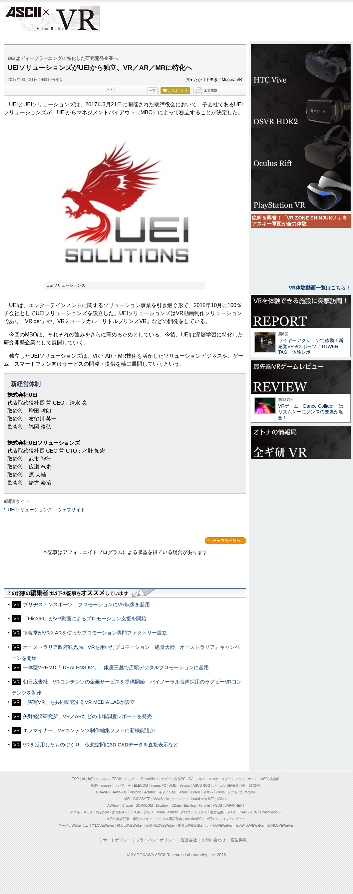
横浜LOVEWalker (130, 825)
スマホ (213, 779)
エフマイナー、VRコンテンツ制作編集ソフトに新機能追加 (89, 730)
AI (83, 779)
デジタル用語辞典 (169, 819)
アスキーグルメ (142, 812)
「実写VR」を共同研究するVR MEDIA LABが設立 (79, 702)
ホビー (166, 779)
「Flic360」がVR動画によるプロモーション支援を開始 (87, 618)
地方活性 (216, 812)
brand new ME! (202, 799)
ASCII (22, 18)
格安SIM (102, 812)
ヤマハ (208, 792)
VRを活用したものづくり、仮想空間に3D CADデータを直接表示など (100, 744)
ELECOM (141, 785)
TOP (75, 779)
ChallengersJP (271, 812)
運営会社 (189, 840)
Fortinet (204, 805)
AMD (172, 785)
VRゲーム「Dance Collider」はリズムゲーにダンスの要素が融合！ (310, 411)
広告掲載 (239, 840)
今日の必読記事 (118, 819)
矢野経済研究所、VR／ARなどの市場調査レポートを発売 (87, 716)
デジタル (131, 779)
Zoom (220, 792)
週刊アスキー (143, 819)
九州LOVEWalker (219, 825)
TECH (116, 779)
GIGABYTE (141, 799)
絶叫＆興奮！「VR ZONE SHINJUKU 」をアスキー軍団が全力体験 (299, 220)
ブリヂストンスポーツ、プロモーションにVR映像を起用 (86, 604)
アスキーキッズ (81, 812)
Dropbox (162, 805)
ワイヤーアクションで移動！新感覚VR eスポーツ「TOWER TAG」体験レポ (310, 346)
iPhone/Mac (149, 779)
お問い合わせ (214, 840)
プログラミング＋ (193, 812)
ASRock (113, 805)
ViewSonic (161, 799)
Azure (183, 792)
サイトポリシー (117, 840)
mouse (106, 785)
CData (176, 805)
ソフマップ (180, 799)
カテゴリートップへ (225, 540)
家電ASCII (119, 812)
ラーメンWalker (70, 825)
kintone (135, 792)
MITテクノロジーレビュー (225, 819)
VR (70, 18)
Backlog (190, 805)
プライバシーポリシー (156, 840)
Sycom (184, 785)
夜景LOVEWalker (190, 825)
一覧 (152, 91)
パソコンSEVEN (225, 785)
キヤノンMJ (167, 792)
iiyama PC (158, 785)
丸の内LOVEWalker (249, 825)
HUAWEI (102, 792)
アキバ (200, 779)
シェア (111, 89)
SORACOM (144, 805)
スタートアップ (233, 779)
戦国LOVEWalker (280, 825)
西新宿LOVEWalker (160, 825)
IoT (90, 779)
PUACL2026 (247, 812)
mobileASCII (194, 819)
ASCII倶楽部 (270, 779)
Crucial (127, 805)
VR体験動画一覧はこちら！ (320, 287)
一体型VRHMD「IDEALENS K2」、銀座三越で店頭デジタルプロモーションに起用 (116, 667)
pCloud (222, 799)
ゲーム (253, 779)
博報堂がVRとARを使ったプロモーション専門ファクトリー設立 (95, 633)
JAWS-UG (120, 792)
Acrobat (150, 792)
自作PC (179, 779)
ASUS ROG (201, 785)
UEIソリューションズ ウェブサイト (46, 509)
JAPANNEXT (234, 805)
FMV (94, 785)
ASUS (217, 805)
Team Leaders (167, 812)
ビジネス (102, 779)
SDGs (230, 812)
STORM (254, 785)
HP (243, 785)
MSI (127, 799)
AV (190, 779)
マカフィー (122, 785)
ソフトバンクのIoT (241, 792)
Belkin (195, 792)
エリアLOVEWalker (99, 825)
